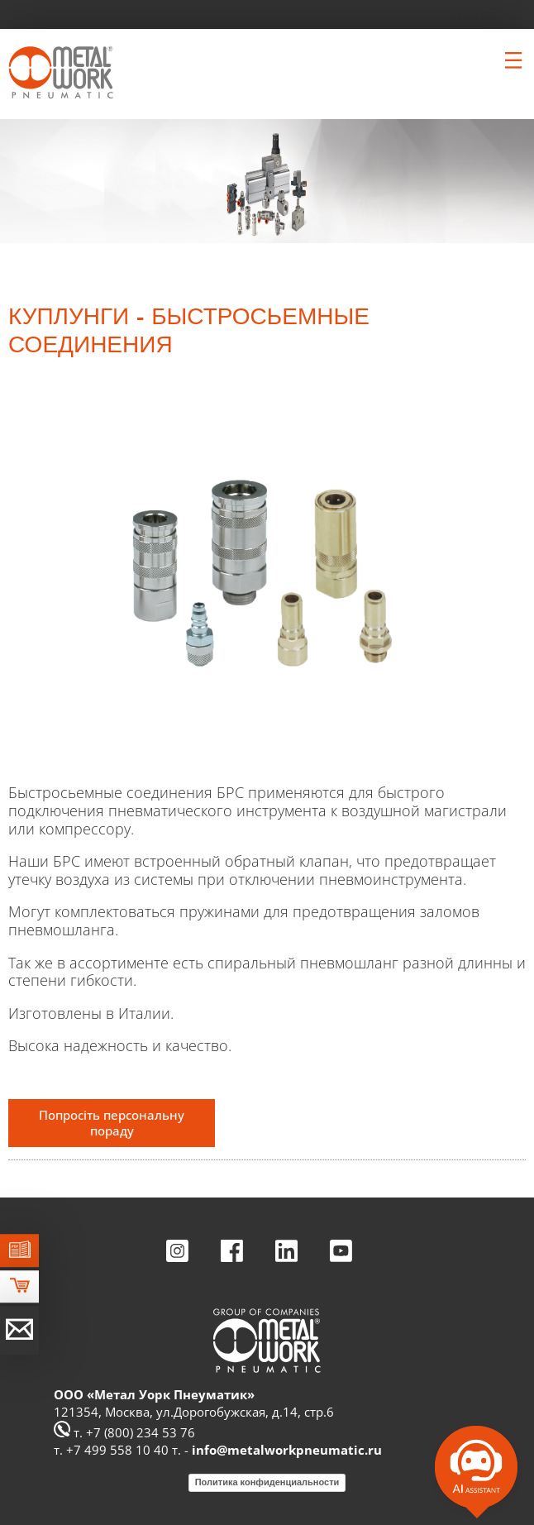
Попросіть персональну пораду (111, 1123)
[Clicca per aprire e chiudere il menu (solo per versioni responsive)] (513, 60)
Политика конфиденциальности (267, 1482)
